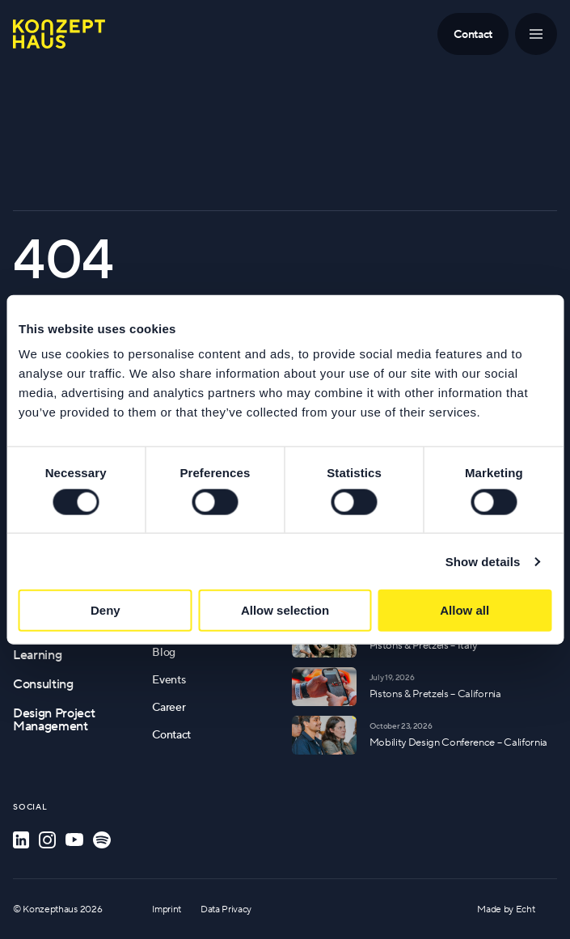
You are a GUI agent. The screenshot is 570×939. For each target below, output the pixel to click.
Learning (37, 654)
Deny (105, 610)
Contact (171, 734)
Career (168, 707)
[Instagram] (47, 839)
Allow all (464, 610)
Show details (483, 561)
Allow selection (285, 610)
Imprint (166, 909)
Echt (525, 909)
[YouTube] (74, 839)
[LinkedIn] (21, 839)
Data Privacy (226, 909)
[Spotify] (102, 839)
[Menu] (536, 34)
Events (168, 679)
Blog (163, 652)
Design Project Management (54, 719)
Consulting (43, 683)
